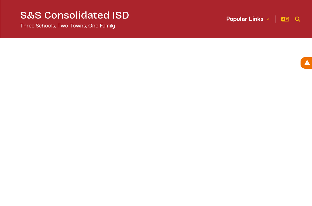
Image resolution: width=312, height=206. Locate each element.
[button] (248, 19)
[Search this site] (298, 19)
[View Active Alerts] (306, 63)
